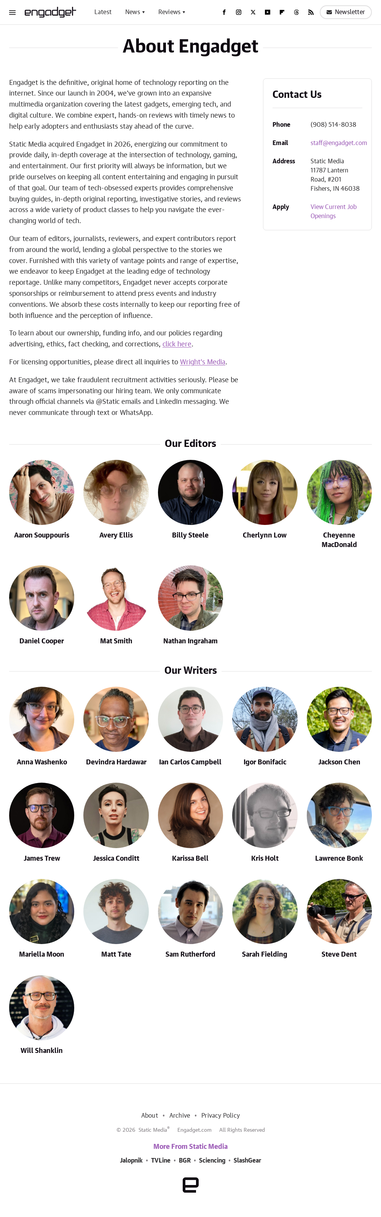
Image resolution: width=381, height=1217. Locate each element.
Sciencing (212, 1161)
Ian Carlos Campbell (190, 762)
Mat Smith (116, 641)
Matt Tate (116, 954)
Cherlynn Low (265, 535)
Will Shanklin (42, 1051)
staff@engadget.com (339, 143)
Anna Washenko (42, 762)
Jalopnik (131, 1161)
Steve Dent (339, 954)
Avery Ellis (116, 535)
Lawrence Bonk (339, 858)
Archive (179, 1116)
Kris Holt (265, 858)
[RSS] (311, 12)
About (149, 1116)
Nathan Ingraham (190, 641)
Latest (103, 12)
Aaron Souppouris (41, 535)
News (132, 12)
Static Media (153, 1130)
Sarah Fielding (264, 954)
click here (177, 344)
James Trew (42, 858)
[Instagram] (238, 12)
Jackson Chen (339, 762)
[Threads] (296, 12)
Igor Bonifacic (265, 762)
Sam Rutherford (190, 954)
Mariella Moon (41, 954)
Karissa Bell (190, 858)
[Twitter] (253, 12)
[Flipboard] (282, 12)
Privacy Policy (220, 1116)
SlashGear (247, 1161)
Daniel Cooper (41, 641)
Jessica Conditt (116, 858)
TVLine (161, 1161)
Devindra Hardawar (116, 762)
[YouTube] (267, 12)
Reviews (169, 12)
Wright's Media (202, 362)
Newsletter (346, 12)
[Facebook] (224, 12)
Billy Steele (190, 535)
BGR (185, 1161)
